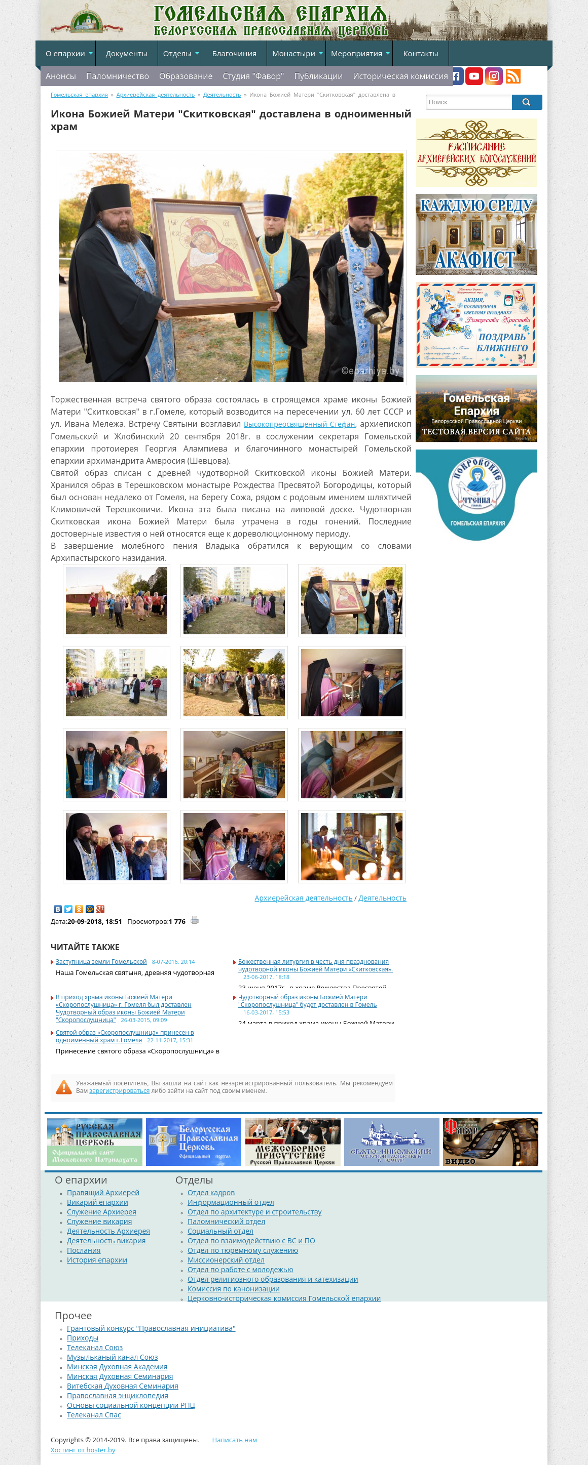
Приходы (82, 1337)
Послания (84, 1250)
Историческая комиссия (400, 76)
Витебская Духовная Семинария (122, 1386)
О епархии (65, 53)
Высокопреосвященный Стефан (299, 424)
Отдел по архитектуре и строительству (255, 1211)
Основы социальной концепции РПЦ (131, 1405)
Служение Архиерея (101, 1211)
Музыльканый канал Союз (112, 1357)
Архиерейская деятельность (304, 898)
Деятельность (382, 898)
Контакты (420, 53)
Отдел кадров (211, 1192)
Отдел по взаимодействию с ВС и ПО (251, 1240)
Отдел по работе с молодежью (240, 1269)
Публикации (318, 76)
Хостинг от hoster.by (83, 1449)
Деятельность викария (106, 1240)
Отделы (177, 53)
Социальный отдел (220, 1231)
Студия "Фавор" (253, 76)
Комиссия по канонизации (234, 1288)
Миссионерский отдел (226, 1260)
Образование (185, 76)
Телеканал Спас (94, 1414)
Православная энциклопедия (117, 1395)
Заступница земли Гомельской (101, 961)
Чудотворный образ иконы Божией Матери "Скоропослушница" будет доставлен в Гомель (307, 1001)
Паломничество (117, 76)
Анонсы (61, 76)
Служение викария (99, 1221)
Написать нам (235, 1439)
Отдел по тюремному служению (243, 1250)
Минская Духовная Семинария (120, 1376)
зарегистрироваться (119, 1090)
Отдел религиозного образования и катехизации (273, 1279)
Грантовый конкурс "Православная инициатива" (151, 1328)
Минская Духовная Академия (117, 1366)
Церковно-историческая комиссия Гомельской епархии (284, 1298)
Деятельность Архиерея (108, 1231)
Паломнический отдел (226, 1221)
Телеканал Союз (95, 1347)
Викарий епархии (97, 1202)
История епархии (97, 1260)
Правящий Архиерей (103, 1192)
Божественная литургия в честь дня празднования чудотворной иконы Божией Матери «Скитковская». (315, 965)
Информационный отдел (231, 1202)
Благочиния (234, 53)
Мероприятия (356, 53)
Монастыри (293, 53)
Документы (127, 53)
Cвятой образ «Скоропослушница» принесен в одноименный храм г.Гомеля (125, 1036)
